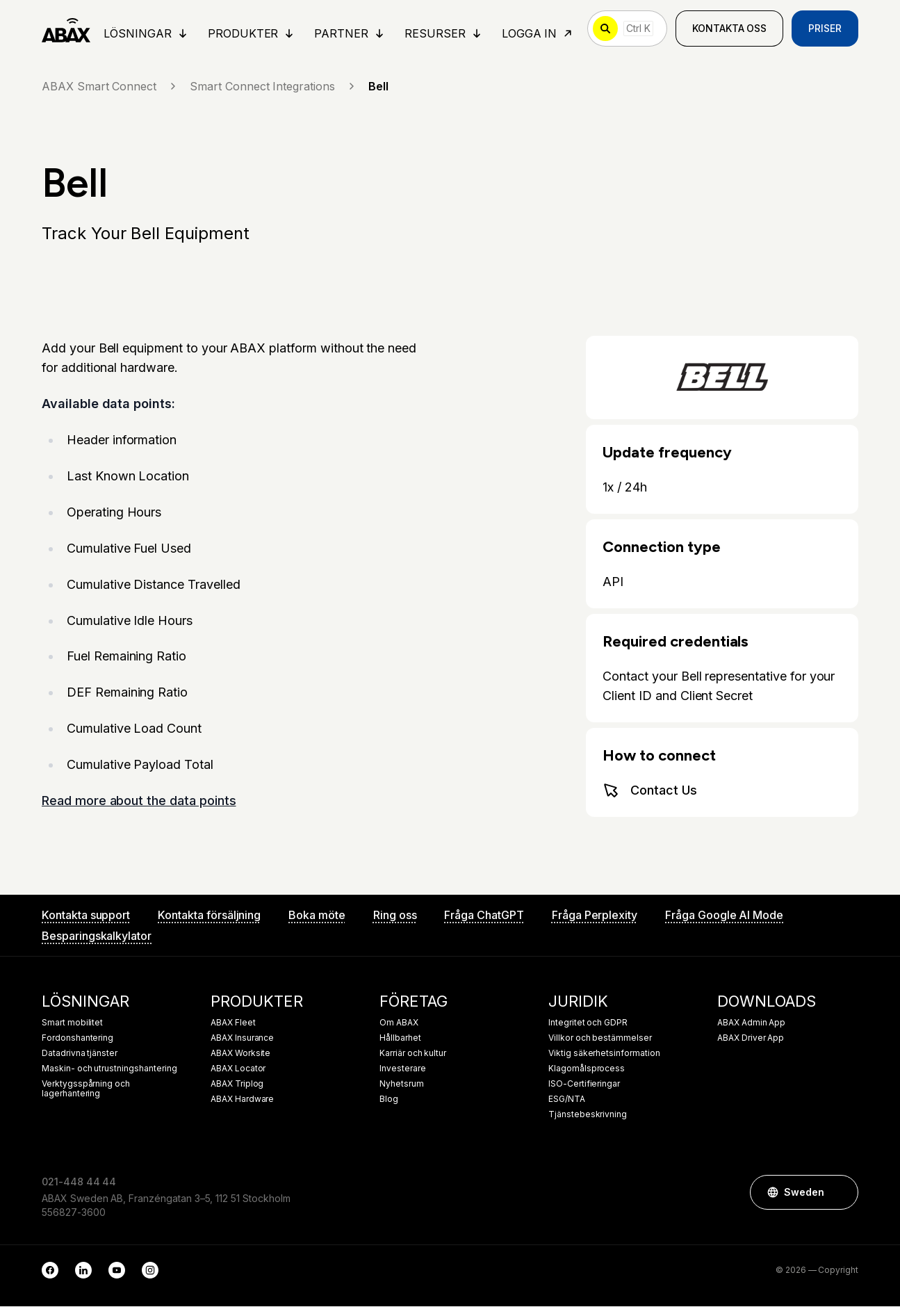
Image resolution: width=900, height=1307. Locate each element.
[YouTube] (116, 1271)
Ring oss (395, 915)
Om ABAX (398, 1023)
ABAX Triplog (237, 1084)
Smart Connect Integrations (273, 87)
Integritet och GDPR (588, 1023)
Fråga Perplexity (594, 915)
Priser (825, 29)
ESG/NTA (566, 1100)
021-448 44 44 (79, 1182)
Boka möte (316, 915)
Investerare (402, 1069)
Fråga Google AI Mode (724, 915)
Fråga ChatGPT (483, 915)
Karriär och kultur (412, 1054)
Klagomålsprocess (586, 1069)
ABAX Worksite (240, 1054)
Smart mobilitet (72, 1023)
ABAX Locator (238, 1069)
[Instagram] (150, 1271)
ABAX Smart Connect (110, 87)
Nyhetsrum (401, 1084)
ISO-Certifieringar (584, 1084)
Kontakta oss (729, 29)
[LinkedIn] (83, 1271)
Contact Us (650, 791)
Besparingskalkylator (97, 936)
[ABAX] (66, 29)
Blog (388, 1100)
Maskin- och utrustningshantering (109, 1069)
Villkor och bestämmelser (600, 1039)
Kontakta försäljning (209, 915)
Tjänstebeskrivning (587, 1115)
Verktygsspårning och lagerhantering (86, 1089)
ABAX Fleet (233, 1023)
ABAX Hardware (242, 1100)
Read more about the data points (139, 802)
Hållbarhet (400, 1039)
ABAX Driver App (750, 1039)
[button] (841, 1193)
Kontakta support (86, 915)
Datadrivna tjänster (79, 1054)
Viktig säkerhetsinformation (604, 1054)
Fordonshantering (77, 1039)
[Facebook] (50, 1271)
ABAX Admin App (751, 1023)
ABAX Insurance (242, 1039)
